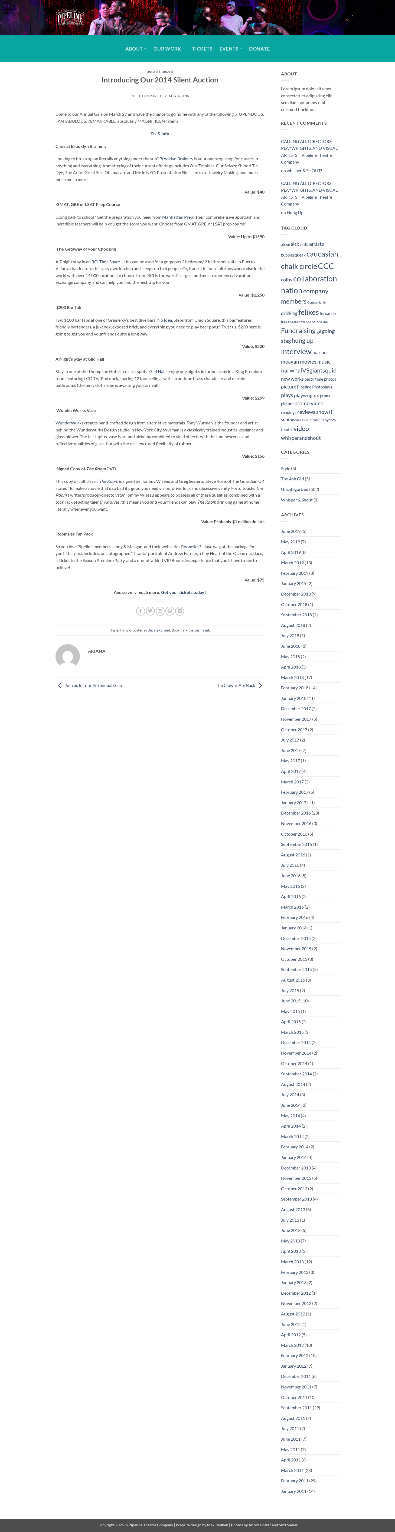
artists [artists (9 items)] (316, 243)
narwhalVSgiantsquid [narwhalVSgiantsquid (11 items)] (309, 370)
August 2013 (293, 1209)
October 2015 (294, 959)
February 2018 (294, 687)
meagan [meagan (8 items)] (290, 361)
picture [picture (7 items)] (288, 387)
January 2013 (293, 1282)
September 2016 (296, 844)
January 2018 (293, 698)
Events (231, 49)
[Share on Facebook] (140, 611)
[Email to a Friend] (160, 611)
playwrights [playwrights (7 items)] (306, 395)
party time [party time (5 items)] (314, 379)
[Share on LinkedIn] (179, 611)
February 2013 (294, 1272)
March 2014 (292, 1136)
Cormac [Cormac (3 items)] (312, 302)
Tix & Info (160, 133)
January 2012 (293, 1365)
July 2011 (290, 1428)
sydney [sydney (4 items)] (330, 420)
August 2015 (293, 979)
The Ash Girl (292, 478)
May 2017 (290, 760)
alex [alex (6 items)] (295, 244)
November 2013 (296, 1178)
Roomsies (190, 546)
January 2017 (293, 802)
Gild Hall (157, 371)
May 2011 (290, 1449)
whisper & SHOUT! (304, 170)
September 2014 (296, 1073)
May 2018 (290, 656)
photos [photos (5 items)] (330, 379)
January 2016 (293, 927)
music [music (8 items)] (324, 361)
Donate (259, 49)
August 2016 (293, 854)
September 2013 (296, 1198)
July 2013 (290, 1219)
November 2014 (296, 1052)
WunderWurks (69, 422)
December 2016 (296, 812)
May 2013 (290, 1240)
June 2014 (291, 1105)
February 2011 (294, 1480)
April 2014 (291, 1125)
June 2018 (291, 646)
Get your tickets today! (183, 592)
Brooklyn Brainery (176, 158)
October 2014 (294, 1063)
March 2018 (292, 677)
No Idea (164, 320)
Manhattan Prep (177, 217)
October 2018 (294, 604)
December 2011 (296, 1376)
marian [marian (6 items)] (319, 352)
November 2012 (296, 1303)
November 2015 (296, 948)
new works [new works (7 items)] (292, 379)
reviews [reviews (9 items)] (306, 411)
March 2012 (292, 1345)
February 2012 (294, 1355)
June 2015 (291, 1000)
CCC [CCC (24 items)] (326, 266)
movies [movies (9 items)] (308, 361)
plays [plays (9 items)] (287, 395)
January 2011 (293, 1491)
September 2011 (296, 1407)
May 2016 (290, 886)
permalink (202, 630)
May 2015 (290, 1011)
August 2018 (293, 625)
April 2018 (291, 666)
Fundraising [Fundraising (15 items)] (298, 330)
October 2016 (294, 833)
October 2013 (294, 1188)
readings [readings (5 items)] (288, 412)
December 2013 (296, 1167)
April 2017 (291, 771)
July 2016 (290, 865)
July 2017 (290, 739)
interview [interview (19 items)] (296, 351)
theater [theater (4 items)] (287, 429)
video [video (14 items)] (301, 428)
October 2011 (294, 1397)
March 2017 (292, 781)
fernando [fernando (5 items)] (328, 313)
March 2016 (292, 906)
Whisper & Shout (297, 499)
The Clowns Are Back (240, 685)
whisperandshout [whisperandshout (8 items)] (301, 438)
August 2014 (293, 1084)
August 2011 (293, 1418)
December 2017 (296, 708)
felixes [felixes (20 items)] (308, 312)
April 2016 (291, 896)
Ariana (183, 96)
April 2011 (291, 1459)
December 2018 (296, 593)
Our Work (169, 49)
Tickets (202, 49)
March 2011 (292, 1470)
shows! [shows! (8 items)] (324, 412)
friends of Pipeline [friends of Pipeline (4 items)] (314, 322)
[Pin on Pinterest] (169, 611)
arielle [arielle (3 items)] (304, 244)
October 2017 (294, 729)
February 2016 (294, 917)
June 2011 (291, 1438)
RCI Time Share (106, 261)
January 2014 (293, 1157)
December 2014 (296, 1042)
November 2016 (296, 823)
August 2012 (293, 1313)
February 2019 (294, 573)
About (135, 49)
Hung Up (295, 212)
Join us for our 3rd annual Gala (89, 685)
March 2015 (292, 1032)
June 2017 (291, 750)
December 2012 (296, 1292)
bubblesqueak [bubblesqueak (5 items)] (293, 254)
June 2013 (291, 1230)
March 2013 (292, 1261)
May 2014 (290, 1115)
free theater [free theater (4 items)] (290, 322)
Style (285, 468)
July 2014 (290, 1094)
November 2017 (296, 719)
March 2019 (292, 562)
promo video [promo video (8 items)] (309, 403)
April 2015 (291, 1021)
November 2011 (296, 1386)
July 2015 (290, 990)
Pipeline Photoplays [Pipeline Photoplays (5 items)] (314, 386)
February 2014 (294, 1146)
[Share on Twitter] (150, 611)
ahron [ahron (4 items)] (285, 244)
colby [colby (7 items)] (286, 280)
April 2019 (291, 552)
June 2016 (291, 875)
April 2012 (291, 1334)
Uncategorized (160, 72)
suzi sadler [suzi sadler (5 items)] (314, 419)
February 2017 (294, 792)
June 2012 (291, 1324)
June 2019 (291, 531)
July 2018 (290, 635)
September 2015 (296, 969)
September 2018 (296, 614)
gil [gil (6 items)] (318, 331)
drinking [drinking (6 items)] (289, 313)
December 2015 (296, 938)
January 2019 (293, 583)
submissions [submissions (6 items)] (293, 419)
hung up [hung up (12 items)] (303, 340)
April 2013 (291, 1251)
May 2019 (290, 541)
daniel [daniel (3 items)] (322, 302)
